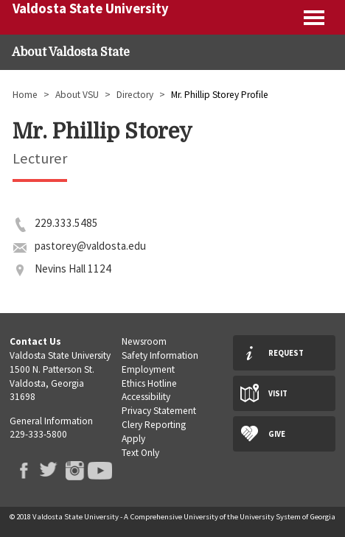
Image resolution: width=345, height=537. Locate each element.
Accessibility (146, 396)
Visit (278, 393)
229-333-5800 (38, 434)
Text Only (140, 452)
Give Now (277, 440)
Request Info (286, 359)
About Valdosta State (71, 52)
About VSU (77, 94)
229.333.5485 (66, 223)
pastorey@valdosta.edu (90, 246)
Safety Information (160, 355)
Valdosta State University (91, 8)
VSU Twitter (48, 470)
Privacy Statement (159, 410)
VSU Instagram (74, 470)
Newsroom (144, 341)
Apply (133, 438)
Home (25, 94)
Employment (148, 369)
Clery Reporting (154, 424)
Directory (134, 94)
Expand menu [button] (315, 17)
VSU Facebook (22, 470)
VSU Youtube (99, 470)
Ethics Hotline (149, 383)
